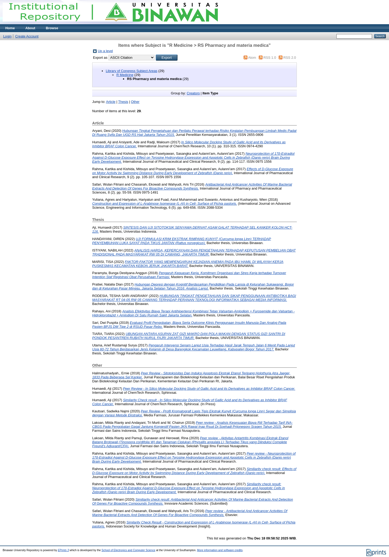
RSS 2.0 (289, 58)
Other (135, 102)
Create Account (27, 36)
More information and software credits (220, 550)
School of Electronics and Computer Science (128, 550)
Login (7, 36)
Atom (252, 58)
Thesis (123, 102)
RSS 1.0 (269, 58)
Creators (193, 93)
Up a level (105, 51)
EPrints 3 (63, 550)
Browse (52, 28)
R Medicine (124, 75)
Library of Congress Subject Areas (131, 71)
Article (111, 102)
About (30, 28)
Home (10, 28)
